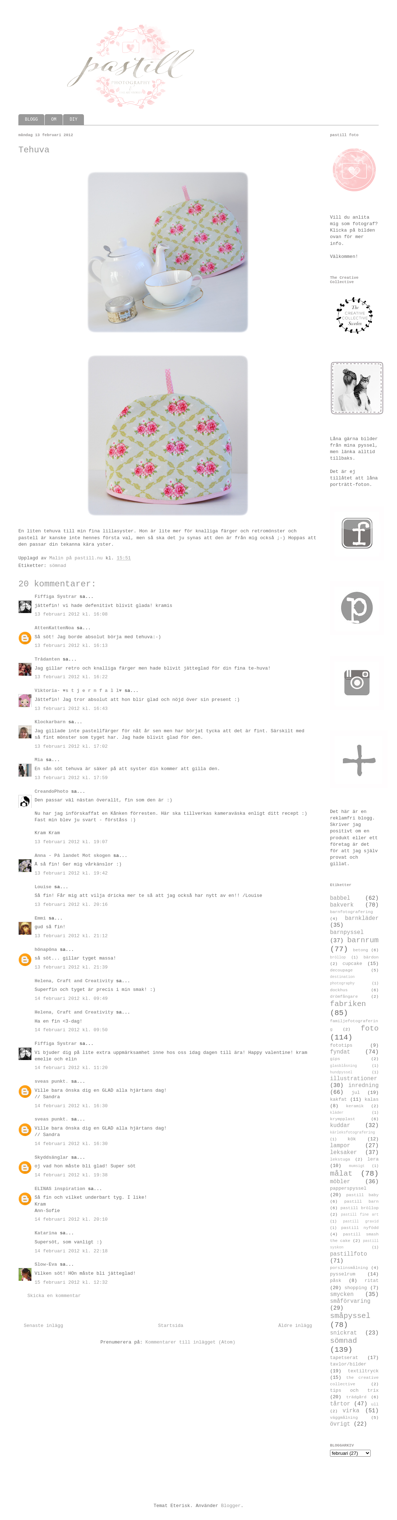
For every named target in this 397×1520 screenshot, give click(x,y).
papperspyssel (348, 1188)
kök (352, 1139)
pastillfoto (348, 1254)
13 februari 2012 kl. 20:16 (71, 904)
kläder (336, 1112)
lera (373, 1159)
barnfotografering (351, 912)
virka (351, 1411)
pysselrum (342, 1274)
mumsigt (357, 1166)
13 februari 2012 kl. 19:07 (71, 842)
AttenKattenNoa (54, 628)
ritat (372, 1280)
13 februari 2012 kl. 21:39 (71, 967)
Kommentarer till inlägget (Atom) (191, 1342)
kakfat (338, 1099)
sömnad (57, 565)
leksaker (343, 1152)
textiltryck (363, 1371)
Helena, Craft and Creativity (74, 981)
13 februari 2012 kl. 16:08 (71, 614)
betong (360, 950)
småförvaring (350, 1301)
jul (356, 1092)
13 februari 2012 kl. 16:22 (71, 677)
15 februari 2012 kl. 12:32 (71, 1282)
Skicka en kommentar (54, 1295)
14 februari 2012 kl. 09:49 (71, 998)
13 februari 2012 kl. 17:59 (71, 778)
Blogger (231, 1505)
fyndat (340, 1052)
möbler (340, 1182)
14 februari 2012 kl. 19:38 (71, 1175)
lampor (340, 1146)
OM (53, 119)
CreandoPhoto (51, 791)
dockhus (339, 990)
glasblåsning (343, 1066)
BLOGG (31, 119)
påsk (335, 1280)
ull (375, 1404)
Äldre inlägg (295, 1325)
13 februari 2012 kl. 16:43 (71, 708)
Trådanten (47, 659)
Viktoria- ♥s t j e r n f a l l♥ (78, 690)
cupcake (352, 963)
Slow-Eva (46, 1264)
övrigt (340, 1424)
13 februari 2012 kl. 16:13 (71, 645)
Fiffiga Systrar (56, 596)
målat (341, 1174)
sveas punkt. (51, 1081)
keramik (355, 1106)
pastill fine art (360, 1214)
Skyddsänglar (51, 1157)
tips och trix (354, 1390)
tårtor (340, 1404)
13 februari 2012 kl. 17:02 (71, 746)
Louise (43, 887)
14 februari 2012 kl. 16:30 (71, 1106)
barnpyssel (347, 932)
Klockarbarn (50, 722)
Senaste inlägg (43, 1325)
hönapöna (46, 949)
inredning (363, 1085)
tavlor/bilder (348, 1364)
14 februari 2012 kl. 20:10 (71, 1219)
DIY (73, 119)
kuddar (340, 1125)
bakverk (342, 905)
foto (370, 1028)
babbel (340, 898)
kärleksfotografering (352, 1132)
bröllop (338, 957)
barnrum (363, 940)
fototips (341, 1045)
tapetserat (344, 1357)
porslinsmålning (349, 1267)
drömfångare (344, 996)
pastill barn (361, 1201)
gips (335, 1058)
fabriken (348, 1004)
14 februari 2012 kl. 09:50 (71, 1030)
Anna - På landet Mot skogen (73, 855)
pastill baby (362, 1195)
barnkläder (362, 918)
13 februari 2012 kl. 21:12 (71, 936)
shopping (355, 1288)
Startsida (170, 1325)
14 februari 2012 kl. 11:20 (71, 1067)
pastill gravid (361, 1221)
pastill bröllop (359, 1208)
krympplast (342, 1119)
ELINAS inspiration (60, 1189)
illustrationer (353, 1079)
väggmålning (344, 1417)
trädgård (356, 1397)
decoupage (341, 970)
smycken (342, 1294)
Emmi (40, 918)
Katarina (46, 1233)
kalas (372, 1099)
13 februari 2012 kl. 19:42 (71, 873)
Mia (39, 760)
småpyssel (350, 1316)
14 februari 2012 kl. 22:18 (71, 1251)
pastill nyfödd (360, 1227)
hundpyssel (341, 1072)
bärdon (371, 957)
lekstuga (340, 1159)
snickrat (343, 1333)
